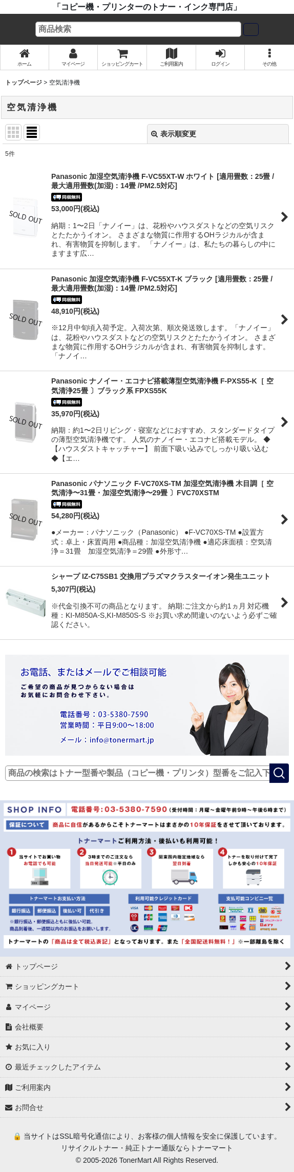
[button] (269, 57)
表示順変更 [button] (173, 134)
